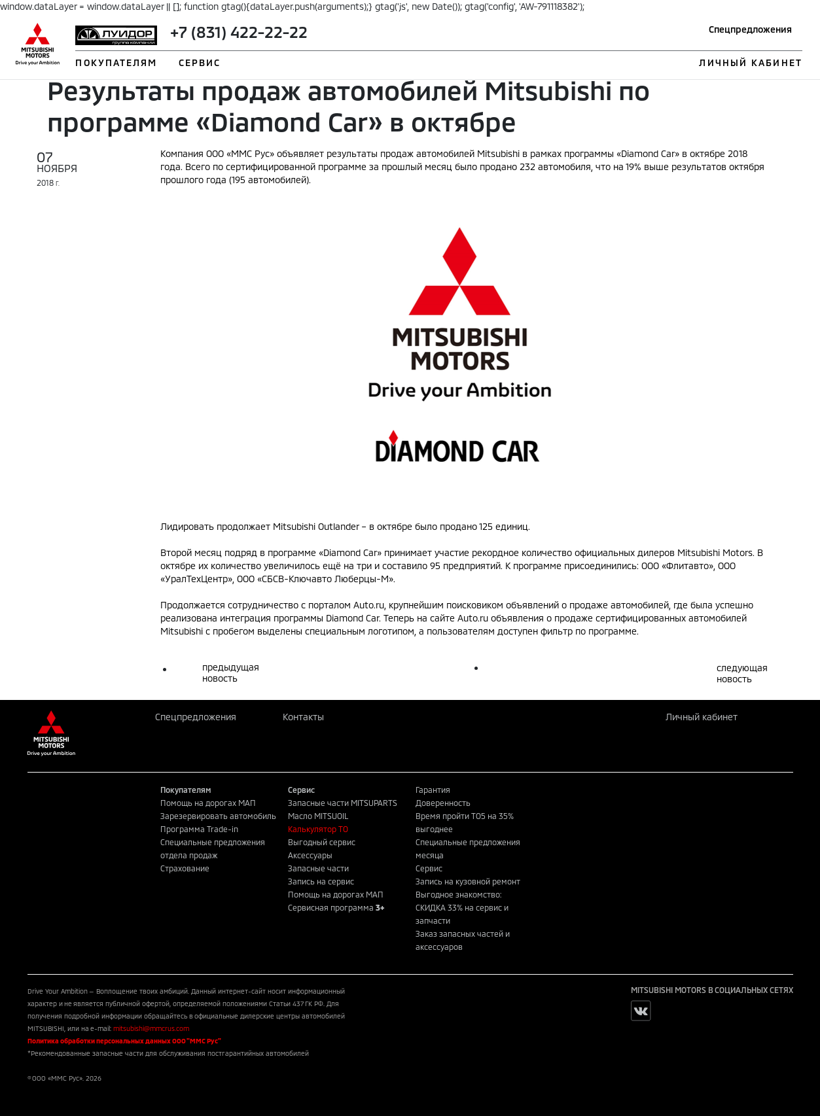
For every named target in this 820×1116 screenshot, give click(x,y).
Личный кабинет (702, 716)
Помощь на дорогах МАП (208, 802)
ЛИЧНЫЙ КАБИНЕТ (750, 62)
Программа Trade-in (199, 828)
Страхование (184, 868)
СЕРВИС (200, 62)
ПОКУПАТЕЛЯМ (116, 62)
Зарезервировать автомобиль (218, 815)
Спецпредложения (750, 29)
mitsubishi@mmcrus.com (151, 1028)
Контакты (303, 716)
